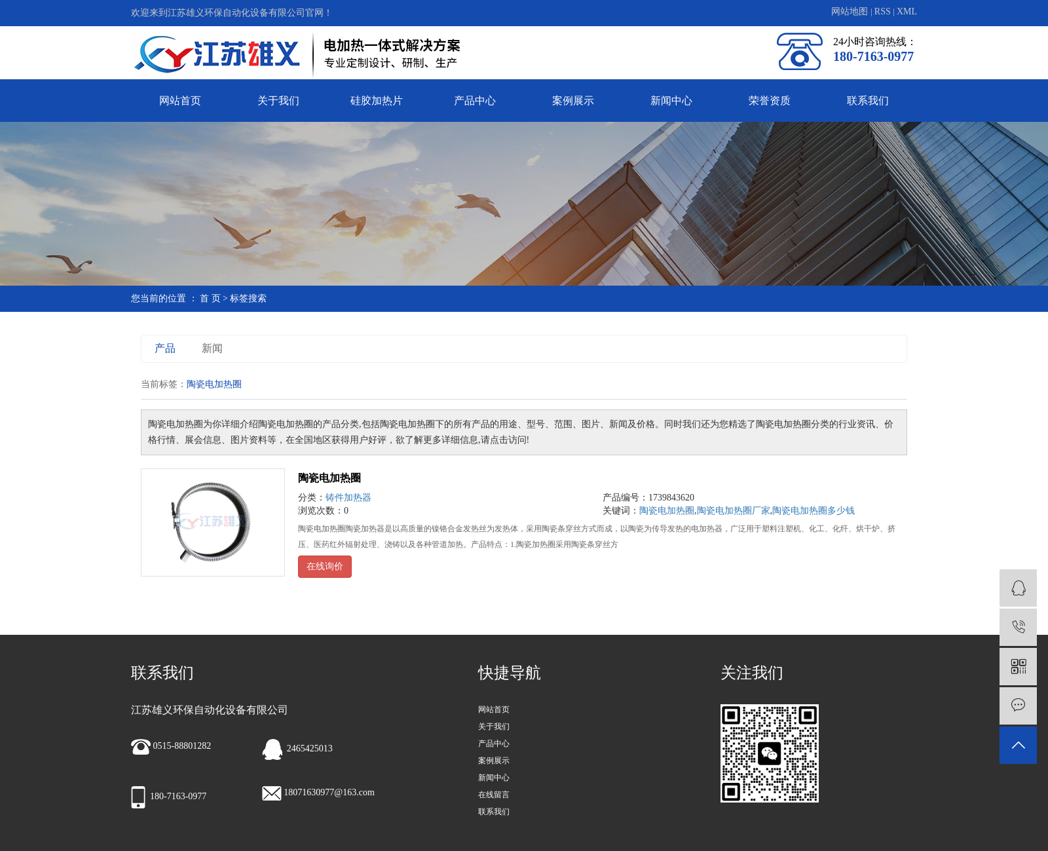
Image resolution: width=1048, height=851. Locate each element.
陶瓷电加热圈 (329, 477)
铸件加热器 (348, 497)
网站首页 (180, 100)
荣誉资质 (770, 100)
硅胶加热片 (376, 100)
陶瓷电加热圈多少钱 (813, 511)
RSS (882, 11)
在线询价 (325, 566)
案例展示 (573, 100)
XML (907, 11)
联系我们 (868, 100)
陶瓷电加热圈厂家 (733, 511)
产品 (165, 348)
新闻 (212, 348)
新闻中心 (671, 100)
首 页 (210, 298)
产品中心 (475, 100)
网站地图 (850, 11)
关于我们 (278, 100)
